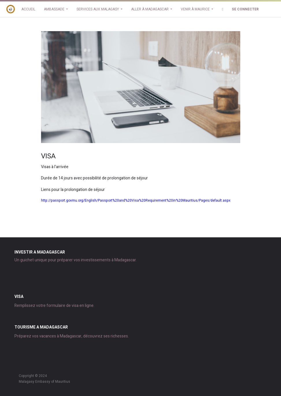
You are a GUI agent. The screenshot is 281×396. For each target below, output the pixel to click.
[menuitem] (28, 9)
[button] (222, 9)
